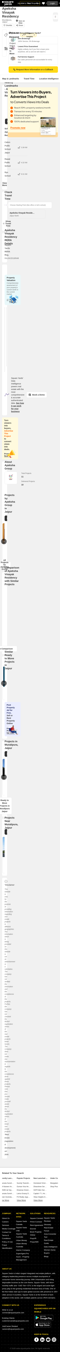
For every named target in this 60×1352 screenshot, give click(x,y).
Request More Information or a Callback (33, 69)
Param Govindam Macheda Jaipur (12, 1197)
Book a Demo (37, 395)
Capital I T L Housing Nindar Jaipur (46, 1194)
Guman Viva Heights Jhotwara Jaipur (30, 1187)
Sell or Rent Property (29, 3)
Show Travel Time (7, 223)
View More (4, 184)
